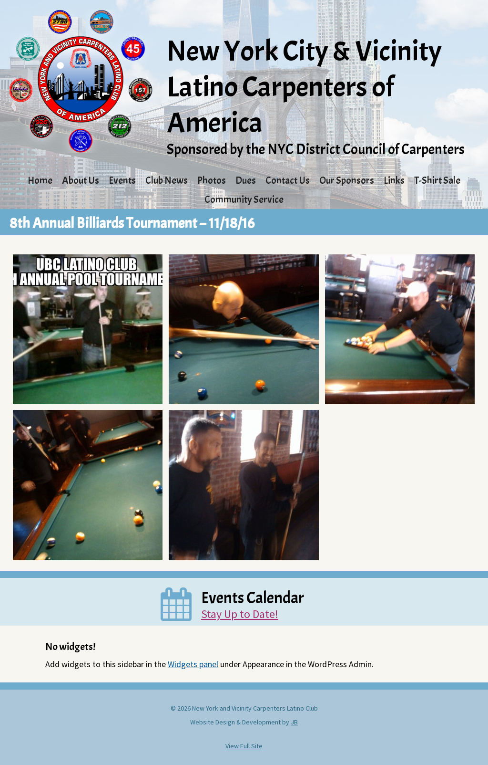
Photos (211, 180)
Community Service (244, 199)
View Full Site (244, 746)
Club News (166, 180)
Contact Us (287, 180)
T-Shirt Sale (437, 180)
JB (294, 722)
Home (40, 180)
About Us (80, 180)
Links (394, 180)
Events (122, 180)
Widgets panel (193, 664)
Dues (245, 180)
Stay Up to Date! (239, 614)
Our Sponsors (346, 180)
